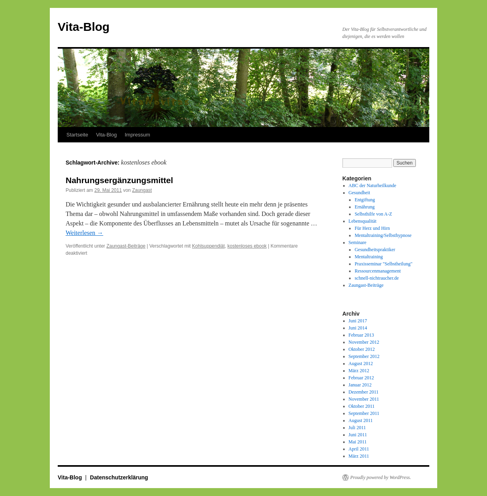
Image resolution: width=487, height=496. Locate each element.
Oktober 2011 (362, 406)
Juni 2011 (358, 434)
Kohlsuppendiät (208, 246)
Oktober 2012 (362, 349)
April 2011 (359, 449)
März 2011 (359, 456)
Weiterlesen (84, 232)
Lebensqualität (363, 221)
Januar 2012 (360, 385)
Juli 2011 (357, 427)
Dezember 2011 (364, 392)
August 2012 (361, 363)
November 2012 (364, 342)
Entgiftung (365, 200)
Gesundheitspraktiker (375, 249)
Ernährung (365, 207)
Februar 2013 (361, 335)
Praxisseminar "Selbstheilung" (383, 264)
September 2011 (364, 413)
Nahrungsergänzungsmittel (119, 180)
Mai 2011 (358, 442)
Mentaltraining (369, 256)
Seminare (357, 242)
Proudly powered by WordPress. (380, 477)
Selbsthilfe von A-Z (373, 214)
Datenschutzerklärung (119, 477)
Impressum (137, 135)
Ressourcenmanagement (378, 271)
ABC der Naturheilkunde (372, 185)
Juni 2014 (358, 328)
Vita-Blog (83, 26)
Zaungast (142, 190)
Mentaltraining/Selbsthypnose (383, 235)
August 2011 (361, 420)
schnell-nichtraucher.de (377, 278)
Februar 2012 (361, 378)
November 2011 (364, 399)
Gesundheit (359, 192)
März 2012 (359, 370)
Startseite (77, 135)
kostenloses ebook (246, 246)
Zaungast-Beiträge (125, 246)
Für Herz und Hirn (372, 228)
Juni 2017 (358, 321)
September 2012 (364, 356)
